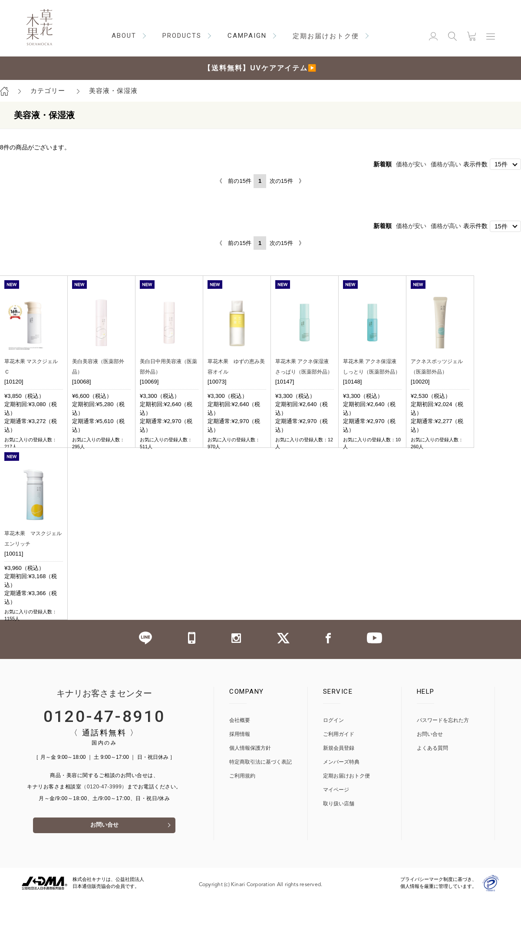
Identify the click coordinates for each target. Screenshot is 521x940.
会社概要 (239, 761)
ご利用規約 (242, 816)
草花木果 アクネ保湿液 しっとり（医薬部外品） (372, 371)
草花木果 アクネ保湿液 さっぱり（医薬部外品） (304, 371)
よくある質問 (432, 788)
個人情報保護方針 (250, 788)
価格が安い (411, 164)
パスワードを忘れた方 (443, 761)
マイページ (336, 830)
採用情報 (239, 775)
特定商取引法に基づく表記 (260, 802)
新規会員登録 (338, 788)
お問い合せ (104, 867)
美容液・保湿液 (113, 90)
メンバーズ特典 (341, 802)
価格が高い (446, 164)
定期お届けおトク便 (346, 816)
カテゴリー (47, 90)
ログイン (333, 761)
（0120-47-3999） (104, 827)
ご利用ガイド (338, 775)
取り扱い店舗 (338, 844)
